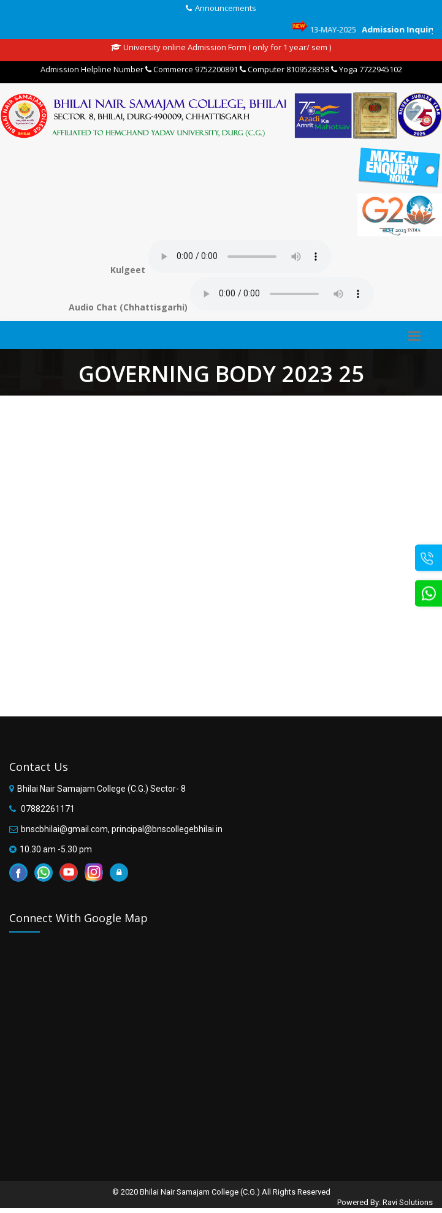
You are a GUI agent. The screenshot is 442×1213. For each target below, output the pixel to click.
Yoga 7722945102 (366, 69)
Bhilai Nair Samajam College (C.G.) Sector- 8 (101, 789)
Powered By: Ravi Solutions (385, 1202)
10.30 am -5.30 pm (56, 849)
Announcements (225, 7)
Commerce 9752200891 (191, 69)
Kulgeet (127, 270)
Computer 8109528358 (284, 69)
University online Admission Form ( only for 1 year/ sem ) (221, 47)
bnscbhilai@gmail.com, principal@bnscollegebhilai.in (122, 829)
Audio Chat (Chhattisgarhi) (128, 307)
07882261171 (47, 809)
